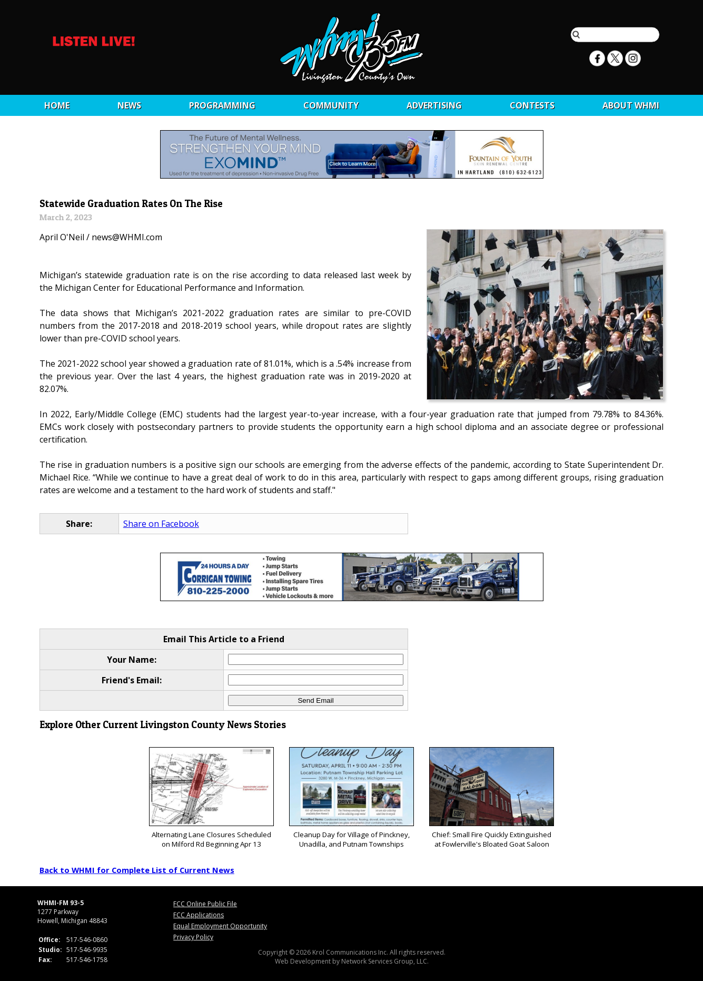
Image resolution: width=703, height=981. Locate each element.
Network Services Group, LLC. (385, 961)
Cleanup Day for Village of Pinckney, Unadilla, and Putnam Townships (351, 798)
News (129, 105)
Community (331, 105)
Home (57, 105)
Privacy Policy (193, 937)
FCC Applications (198, 914)
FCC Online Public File (205, 903)
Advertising (434, 105)
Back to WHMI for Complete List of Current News (136, 870)
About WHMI (630, 105)
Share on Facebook (161, 523)
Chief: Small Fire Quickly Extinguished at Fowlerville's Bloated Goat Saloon (491, 798)
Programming (222, 105)
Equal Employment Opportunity (220, 925)
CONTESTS (532, 105)
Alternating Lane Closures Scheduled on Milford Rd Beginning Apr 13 (211, 798)
